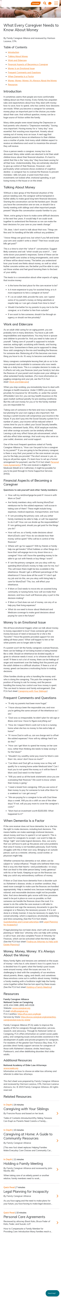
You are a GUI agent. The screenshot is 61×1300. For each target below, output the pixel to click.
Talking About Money (18, 56)
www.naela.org (11, 1068)
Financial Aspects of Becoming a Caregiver (28, 64)
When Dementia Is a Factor (21, 76)
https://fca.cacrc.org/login (29, 1014)
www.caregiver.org (21, 1008)
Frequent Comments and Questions (24, 72)
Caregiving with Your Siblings (32, 691)
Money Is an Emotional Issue (21, 68)
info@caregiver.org (19, 1011)
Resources (13, 84)
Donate (35, 3)
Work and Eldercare (17, 60)
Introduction (13, 52)
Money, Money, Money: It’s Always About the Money (32, 80)
